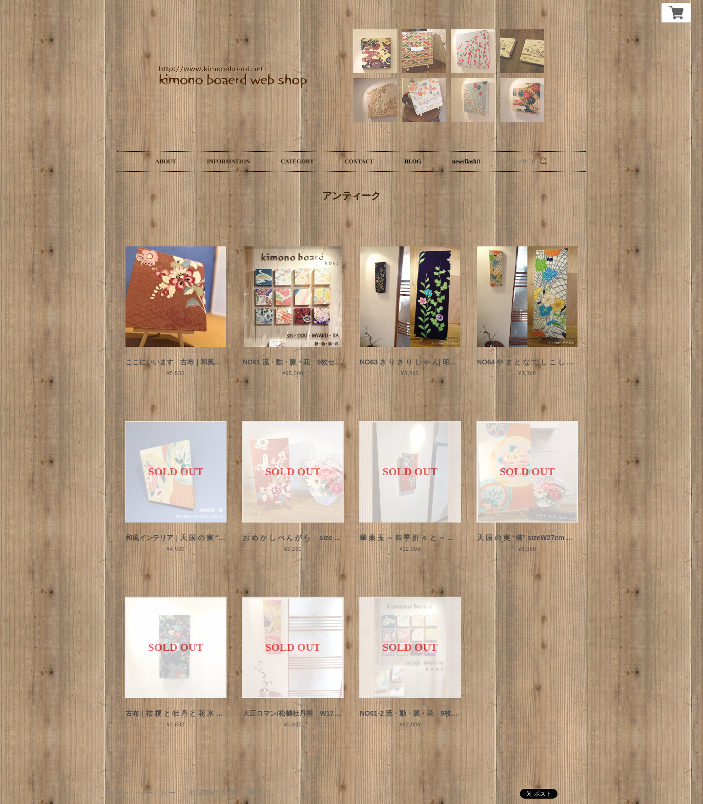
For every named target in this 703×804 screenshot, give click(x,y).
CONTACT (359, 161)
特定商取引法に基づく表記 (225, 792)
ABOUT (165, 161)
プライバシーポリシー (146, 792)
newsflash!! (466, 161)
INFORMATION (228, 161)
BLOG (412, 161)
